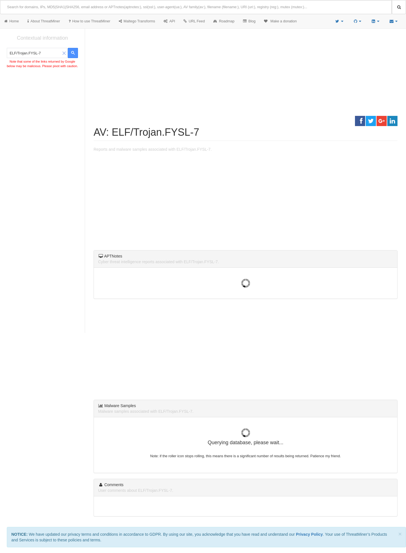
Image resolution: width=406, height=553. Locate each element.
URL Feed (194, 21)
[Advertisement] (42, 111)
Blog (249, 21)
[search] (34, 53)
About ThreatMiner (44, 21)
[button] (64, 53)
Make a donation (280, 21)
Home (11, 21)
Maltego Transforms (137, 21)
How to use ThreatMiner (89, 21)
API (169, 21)
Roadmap (223, 21)
